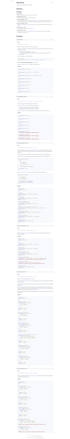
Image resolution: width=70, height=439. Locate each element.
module (33, 147)
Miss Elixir (6, 3)
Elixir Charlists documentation (33, 62)
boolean (32, 44)
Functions (2, 11)
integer (28, 101)
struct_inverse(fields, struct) (28, 19)
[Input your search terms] (7, 1)
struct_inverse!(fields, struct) (28, 23)
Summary (2, 10)
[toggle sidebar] (12, 1)
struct (37, 147)
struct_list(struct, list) (27, 27)
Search (48, 435)
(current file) (44, 435)
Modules (5, 6)
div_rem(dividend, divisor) (27, 16)
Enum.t (30, 147)
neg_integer (32, 101)
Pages (2, 6)
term (28, 44)
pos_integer (37, 101)
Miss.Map (2, 14)
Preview (42, 435)
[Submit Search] (1, 1)
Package (39, 435)
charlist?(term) (26, 13)
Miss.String (2, 15)
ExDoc (37, 437)
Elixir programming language (46, 437)
